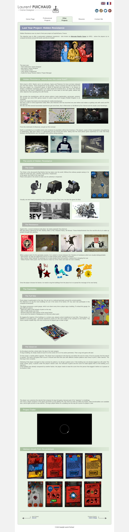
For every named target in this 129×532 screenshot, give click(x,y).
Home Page (30, 19)
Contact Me (99, 19)
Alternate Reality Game (78, 36)
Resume (82, 19)
